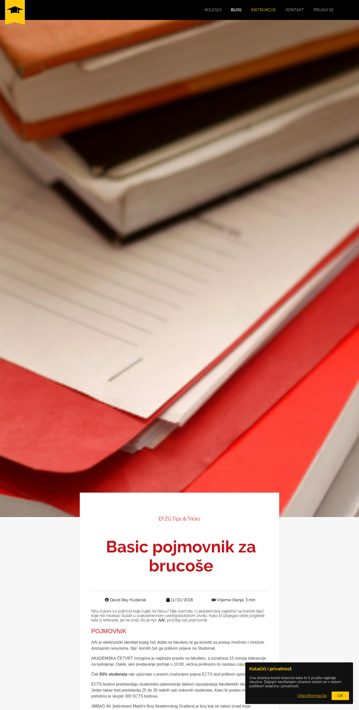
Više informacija (312, 695)
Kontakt (295, 9)
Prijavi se (324, 9)
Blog (236, 9)
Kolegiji (213, 9)
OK (340, 695)
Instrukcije (263, 9)
